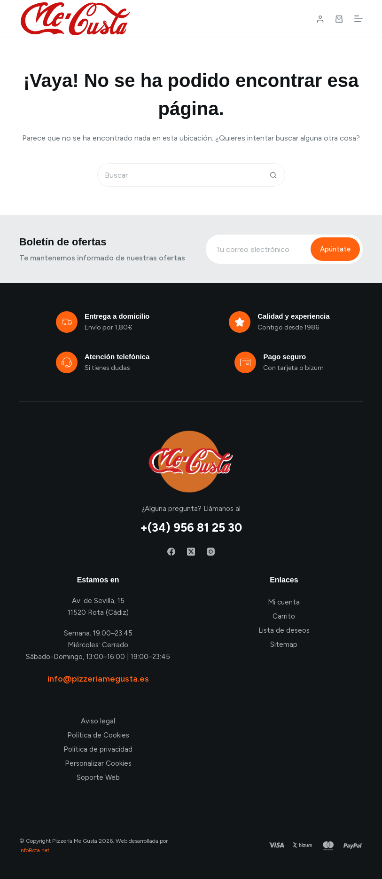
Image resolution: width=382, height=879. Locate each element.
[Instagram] (211, 552)
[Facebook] (171, 552)
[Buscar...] (179, 175)
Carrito (284, 616)
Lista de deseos (284, 630)
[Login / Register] (320, 19)
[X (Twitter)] (191, 552)
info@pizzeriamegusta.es (98, 679)
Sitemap (283, 644)
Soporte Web (98, 777)
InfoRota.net (34, 850)
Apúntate (335, 249)
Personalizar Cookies (98, 763)
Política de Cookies (98, 735)
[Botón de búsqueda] (273, 175)
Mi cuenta (284, 602)
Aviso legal (98, 721)
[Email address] (257, 249)
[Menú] (358, 19)
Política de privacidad (98, 749)
